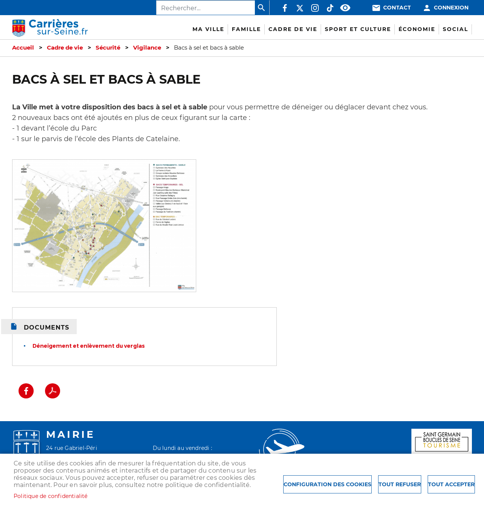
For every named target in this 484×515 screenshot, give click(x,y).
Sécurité (108, 47)
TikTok (330, 8)
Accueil (23, 47)
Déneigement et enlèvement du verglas (89, 346)
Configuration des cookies (327, 484)
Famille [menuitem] (246, 29)
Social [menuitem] (455, 29)
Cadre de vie (65, 47)
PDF (52, 390)
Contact (397, 7)
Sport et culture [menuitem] (358, 29)
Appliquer (262, 7)
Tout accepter (451, 484)
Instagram (315, 8)
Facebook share (26, 390)
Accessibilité (345, 8)
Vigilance (147, 47)
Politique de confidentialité (51, 496)
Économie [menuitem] (417, 29)
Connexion (451, 7)
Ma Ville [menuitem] (208, 29)
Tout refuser (400, 484)
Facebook (284, 8)
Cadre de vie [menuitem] (292, 29)
